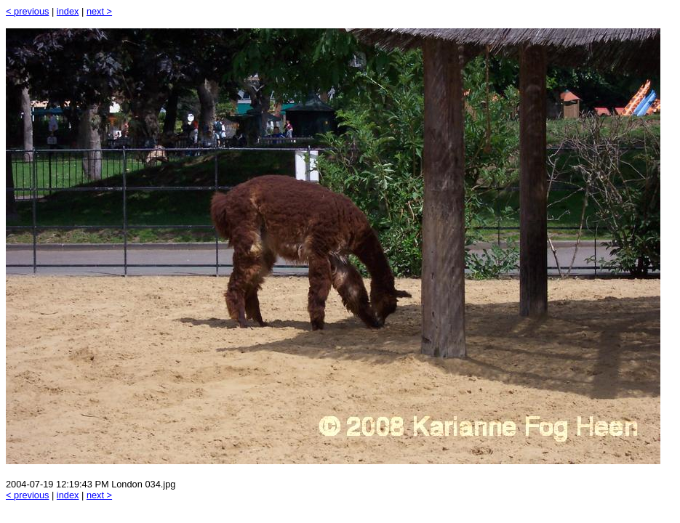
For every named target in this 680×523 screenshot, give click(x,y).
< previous (27, 11)
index (68, 11)
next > (99, 11)
